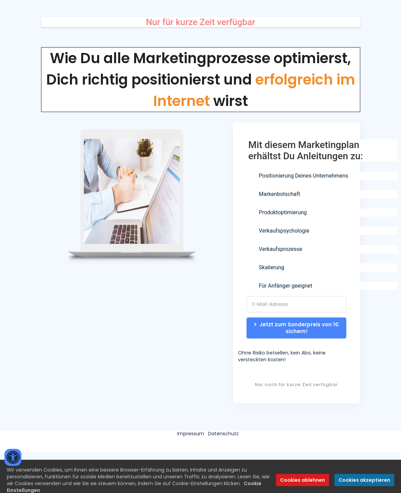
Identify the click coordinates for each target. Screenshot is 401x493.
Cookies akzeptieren (364, 485)
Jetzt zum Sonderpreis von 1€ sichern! (297, 328)
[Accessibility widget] (12, 457)
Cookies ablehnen (302, 485)
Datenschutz (223, 433)
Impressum (190, 433)
